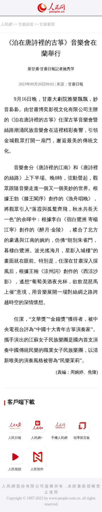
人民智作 (37, 459)
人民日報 (15, 428)
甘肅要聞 (47, 24)
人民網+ (37, 428)
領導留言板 (82, 428)
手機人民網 (59, 428)
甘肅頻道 (25, 24)
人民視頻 (15, 459)
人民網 (6, 24)
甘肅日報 (75, 84)
